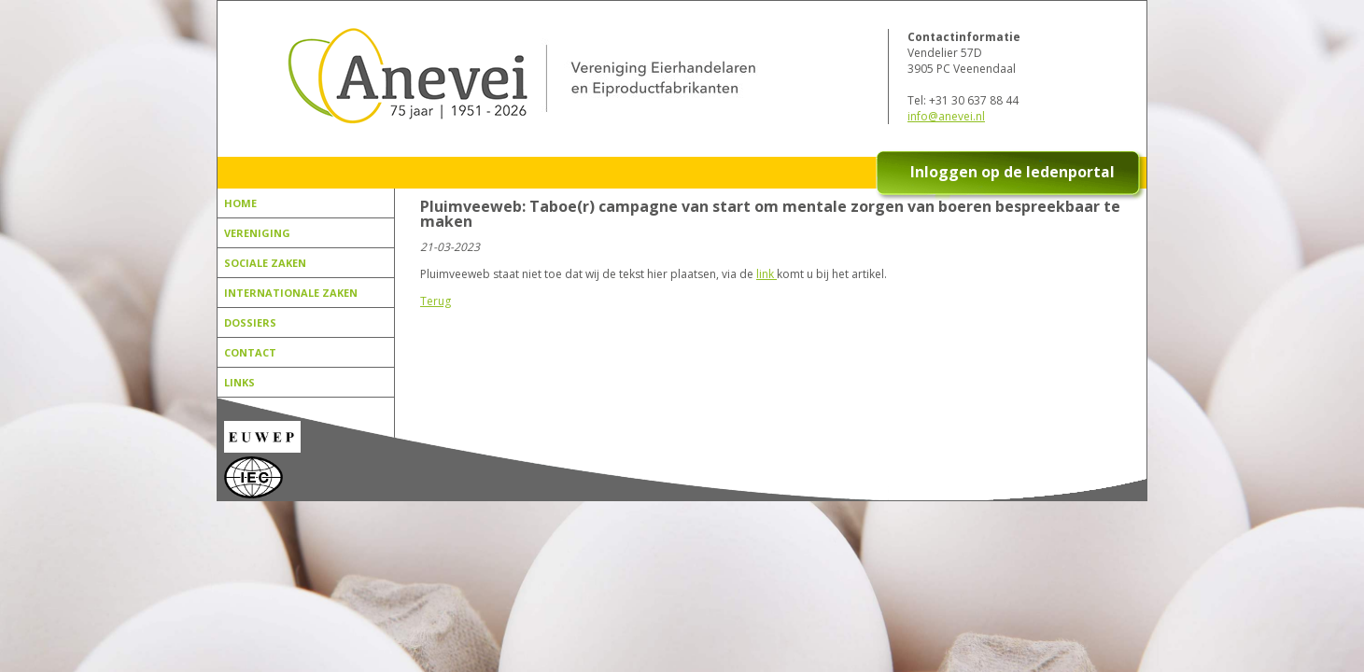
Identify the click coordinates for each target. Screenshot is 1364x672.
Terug (435, 301)
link (766, 274)
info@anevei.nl (946, 116)
